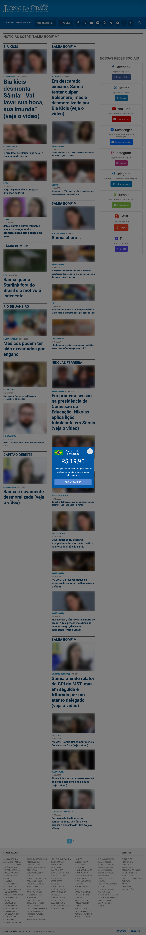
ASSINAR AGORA (73, 482)
